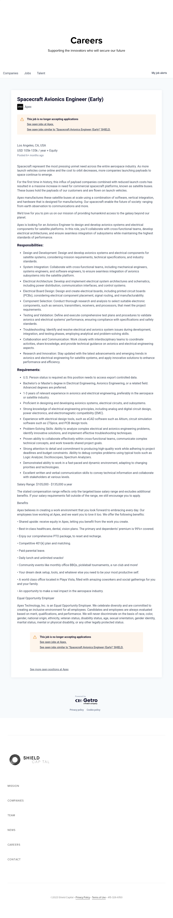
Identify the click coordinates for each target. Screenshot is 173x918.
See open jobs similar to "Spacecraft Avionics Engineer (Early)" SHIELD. (68, 129)
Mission (13, 786)
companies (10, 73)
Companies (16, 801)
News (12, 830)
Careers (14, 845)
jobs (27, 73)
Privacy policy (77, 710)
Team (11, 815)
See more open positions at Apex (49, 669)
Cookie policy (93, 710)
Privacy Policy (83, 897)
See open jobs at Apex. (40, 124)
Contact (14, 859)
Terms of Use (99, 897)
